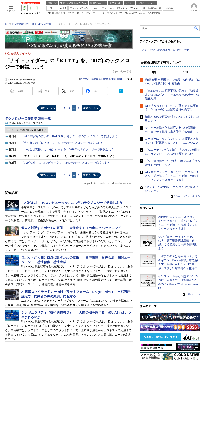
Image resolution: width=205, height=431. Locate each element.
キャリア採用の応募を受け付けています (165, 50)
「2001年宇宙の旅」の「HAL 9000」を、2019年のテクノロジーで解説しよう (69, 136)
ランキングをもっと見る (186, 196)
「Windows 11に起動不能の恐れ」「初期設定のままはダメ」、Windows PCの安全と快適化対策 (172, 94)
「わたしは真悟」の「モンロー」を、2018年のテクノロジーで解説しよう (67, 149)
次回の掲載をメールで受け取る (26, 122)
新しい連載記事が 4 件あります (29, 130)
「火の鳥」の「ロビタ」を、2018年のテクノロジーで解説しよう (62, 142)
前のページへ (47, 108)
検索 (197, 28)
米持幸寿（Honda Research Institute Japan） (102, 78)
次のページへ (90, 108)
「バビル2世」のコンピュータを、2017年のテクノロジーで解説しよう (65, 162)
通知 (47, 91)
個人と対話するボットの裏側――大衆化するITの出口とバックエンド (71, 228)
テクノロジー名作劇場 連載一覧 (28, 118)
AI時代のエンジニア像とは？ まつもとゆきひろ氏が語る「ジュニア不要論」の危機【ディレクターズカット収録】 (172, 176)
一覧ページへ (193, 294)
